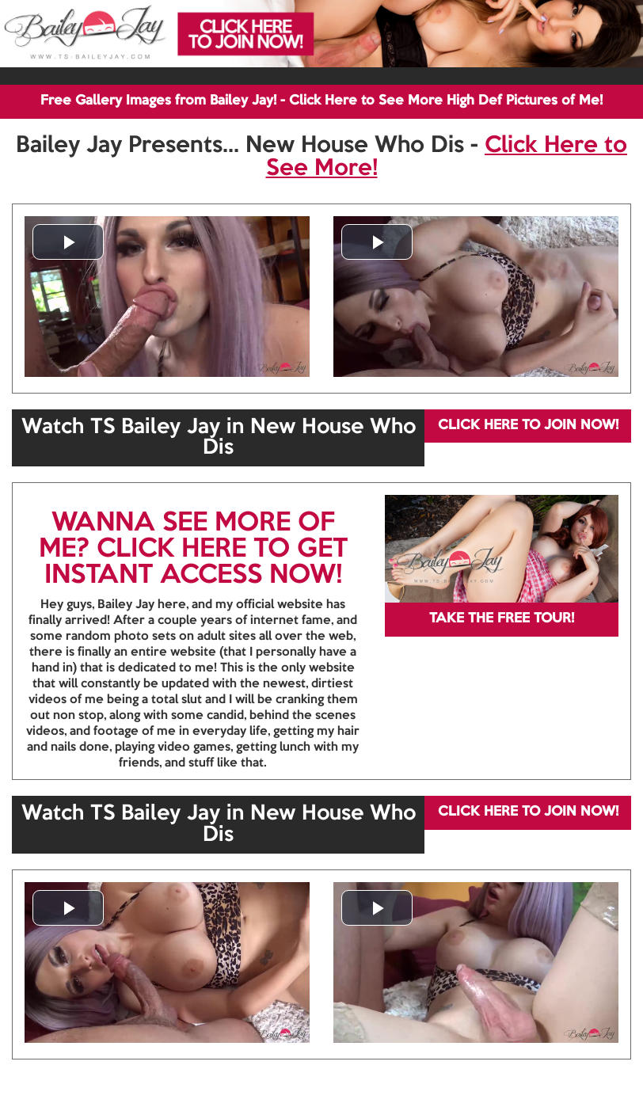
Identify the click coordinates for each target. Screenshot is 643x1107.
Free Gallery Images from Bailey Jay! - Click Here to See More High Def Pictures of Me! (321, 101)
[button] (68, 242)
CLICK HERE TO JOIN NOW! (528, 426)
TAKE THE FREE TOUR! (501, 619)
